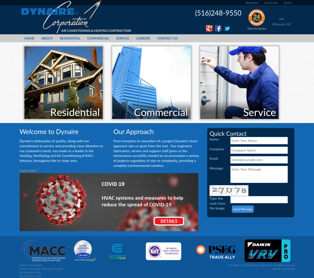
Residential (252, 2)
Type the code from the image (217, 203)
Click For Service (257, 19)
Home (29, 38)
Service (288, 2)
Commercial (271, 2)
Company (217, 149)
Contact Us (167, 38)
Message (216, 168)
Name (214, 139)
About (47, 38)
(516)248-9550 (218, 13)
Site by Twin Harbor (284, 268)
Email (214, 158)
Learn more (28, 170)
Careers (143, 38)
